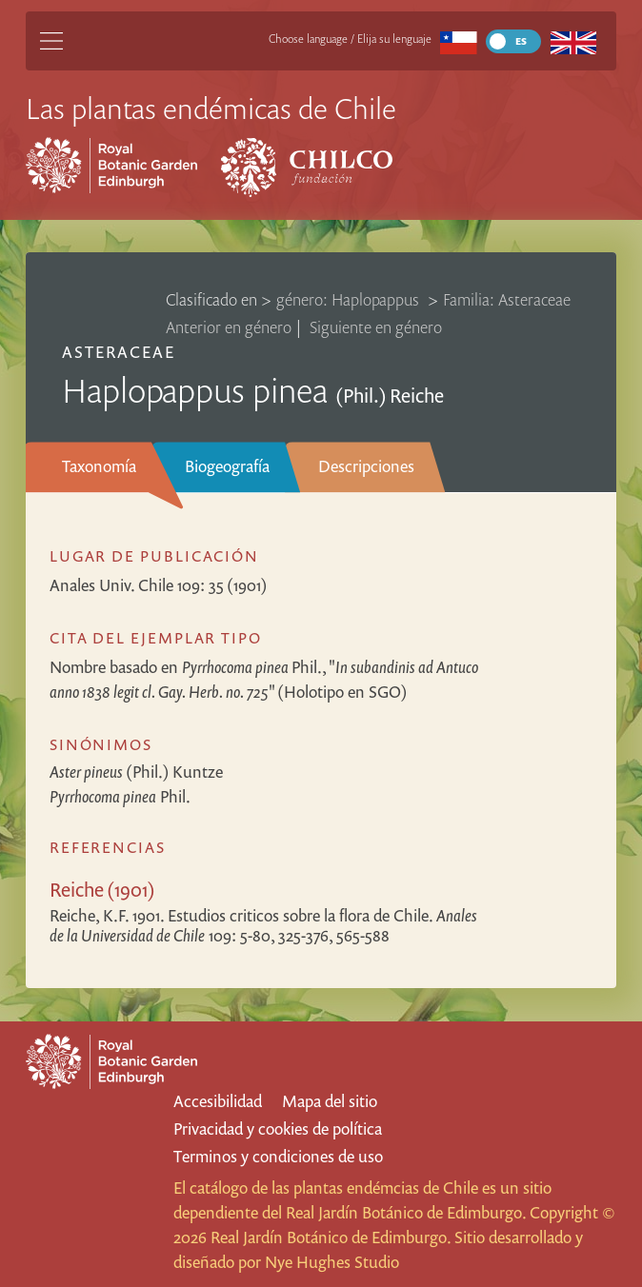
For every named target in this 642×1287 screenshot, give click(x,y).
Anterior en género (228, 327)
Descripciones (366, 466)
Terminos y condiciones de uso (278, 1156)
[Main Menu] (51, 41)
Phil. (120, 796)
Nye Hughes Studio (332, 1262)
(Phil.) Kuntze (136, 771)
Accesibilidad (217, 1101)
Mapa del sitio (329, 1101)
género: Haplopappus (349, 299)
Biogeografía (227, 466)
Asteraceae (118, 352)
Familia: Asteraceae (507, 299)
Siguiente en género (376, 327)
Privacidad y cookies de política (277, 1128)
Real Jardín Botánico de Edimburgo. (406, 1212)
